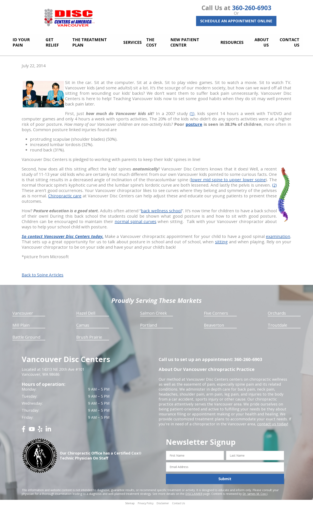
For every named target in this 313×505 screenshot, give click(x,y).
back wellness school (161, 209)
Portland (148, 324)
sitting (221, 240)
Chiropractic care (64, 194)
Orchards (277, 312)
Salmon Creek (153, 312)
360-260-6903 (251, 8)
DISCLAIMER (193, 492)
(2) (274, 184)
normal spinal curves (135, 220)
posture (194, 123)
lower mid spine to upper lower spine (228, 178)
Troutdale (277, 324)
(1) (192, 112)
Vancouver (22, 312)
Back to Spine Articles (42, 273)
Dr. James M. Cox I (255, 492)
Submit (224, 477)
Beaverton (214, 324)
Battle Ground (26, 336)
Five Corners (216, 312)
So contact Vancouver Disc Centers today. (63, 235)
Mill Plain (21, 324)
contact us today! (272, 422)
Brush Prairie (89, 336)
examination (278, 235)
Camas (82, 324)
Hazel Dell (85, 312)
